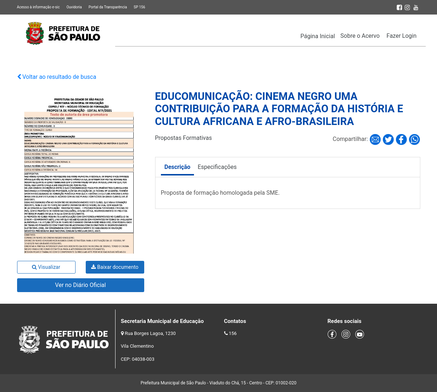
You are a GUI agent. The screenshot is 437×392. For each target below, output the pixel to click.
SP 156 (139, 7)
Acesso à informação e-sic (38, 7)
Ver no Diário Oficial (80, 285)
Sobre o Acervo (360, 35)
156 (233, 333)
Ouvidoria (74, 7)
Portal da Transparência (108, 7)
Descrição (178, 166)
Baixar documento (114, 267)
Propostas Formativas (183, 137)
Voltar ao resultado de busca (56, 76)
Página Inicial (317, 36)
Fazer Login (401, 35)
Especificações (217, 166)
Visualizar (46, 267)
